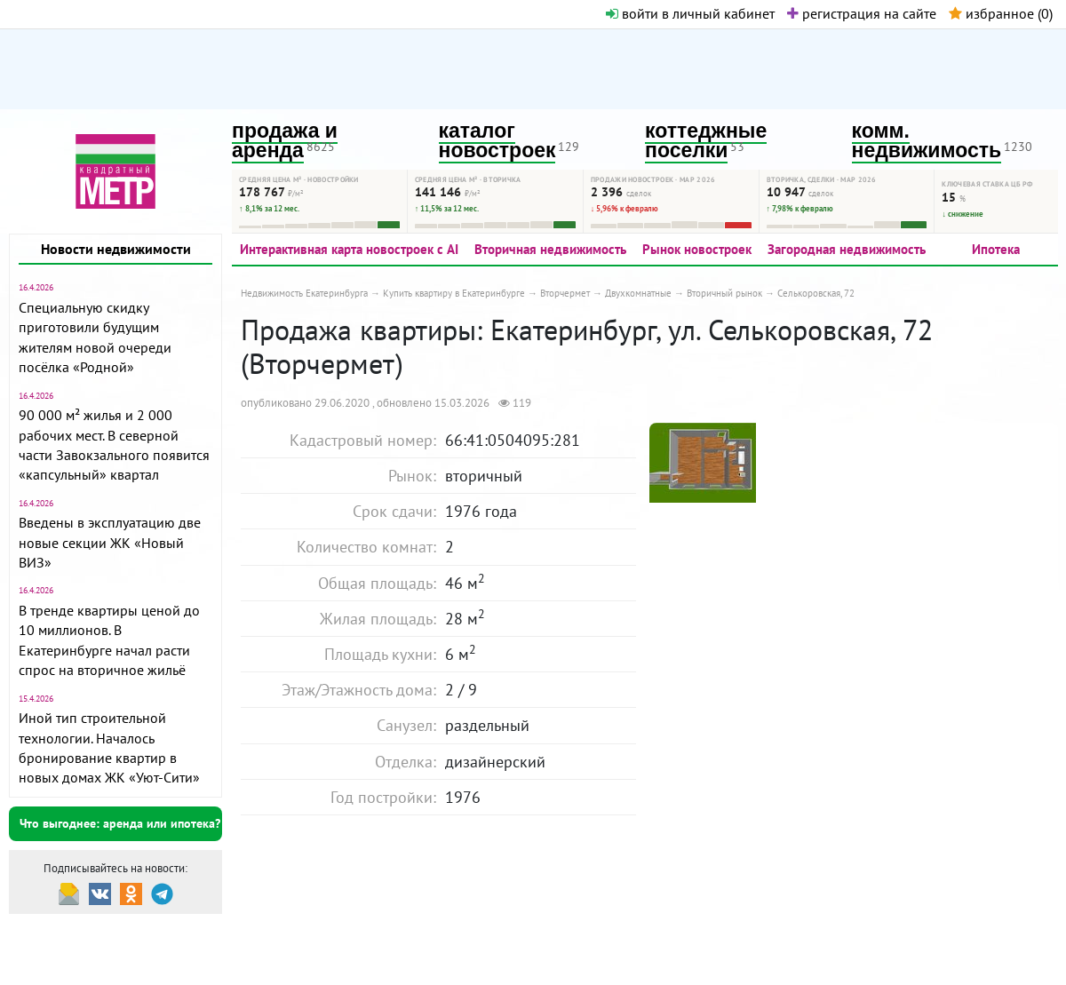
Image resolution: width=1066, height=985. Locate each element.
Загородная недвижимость (847, 249)
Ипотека (996, 249)
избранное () (1001, 13)
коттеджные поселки (706, 141)
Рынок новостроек (697, 249)
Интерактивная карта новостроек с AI (349, 249)
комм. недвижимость (927, 141)
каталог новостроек (497, 141)
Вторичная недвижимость (550, 249)
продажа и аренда (285, 141)
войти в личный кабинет (690, 13)
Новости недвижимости (116, 249)
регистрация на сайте (861, 13)
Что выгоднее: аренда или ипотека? (120, 823)
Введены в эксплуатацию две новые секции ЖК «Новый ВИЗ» (110, 542)
